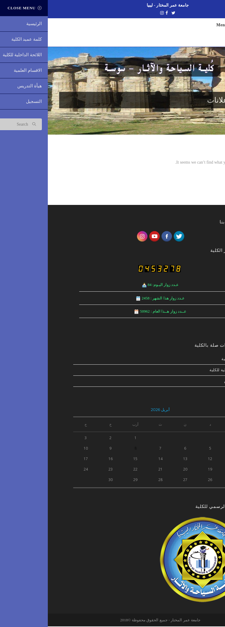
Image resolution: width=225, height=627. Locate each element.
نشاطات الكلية (187, 359)
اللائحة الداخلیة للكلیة (181, 370)
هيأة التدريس (188, 381)
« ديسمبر (192, 492)
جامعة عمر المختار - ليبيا (120, 5)
